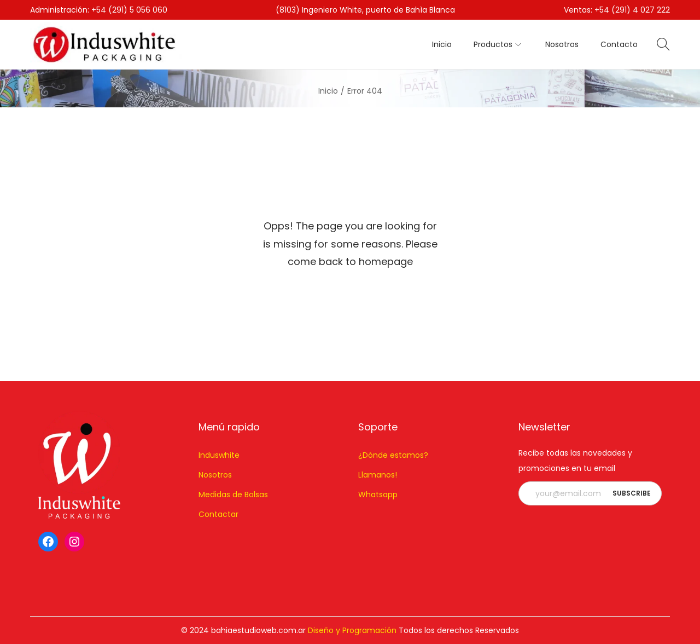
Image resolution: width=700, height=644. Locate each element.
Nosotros (215, 474)
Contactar (218, 514)
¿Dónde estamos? (393, 455)
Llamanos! (377, 474)
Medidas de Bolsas (233, 494)
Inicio (328, 90)
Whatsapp (378, 494)
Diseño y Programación (352, 630)
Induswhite (219, 455)
